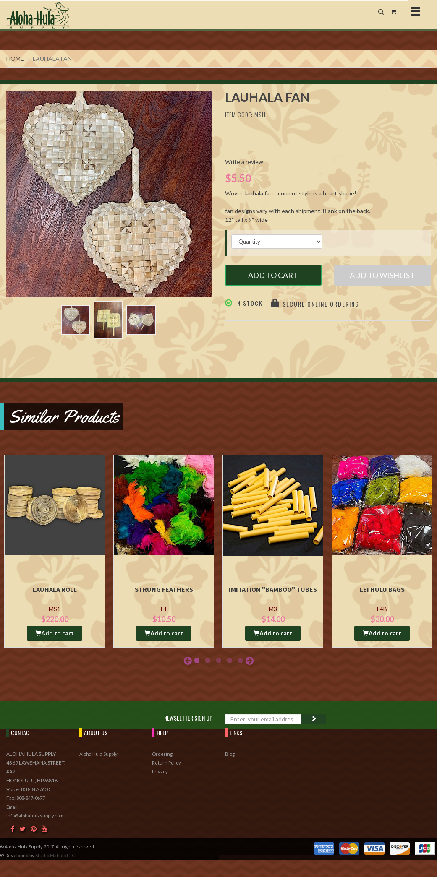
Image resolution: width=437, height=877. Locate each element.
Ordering (162, 754)
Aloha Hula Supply (98, 754)
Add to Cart (273, 275)
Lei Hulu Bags (382, 589)
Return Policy (166, 762)
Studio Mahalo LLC (55, 855)
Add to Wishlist (382, 275)
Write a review (244, 161)
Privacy (160, 771)
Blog (230, 754)
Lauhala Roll (55, 589)
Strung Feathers (164, 589)
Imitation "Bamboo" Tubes (273, 589)
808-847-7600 (35, 789)
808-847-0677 (30, 798)
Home (15, 58)
